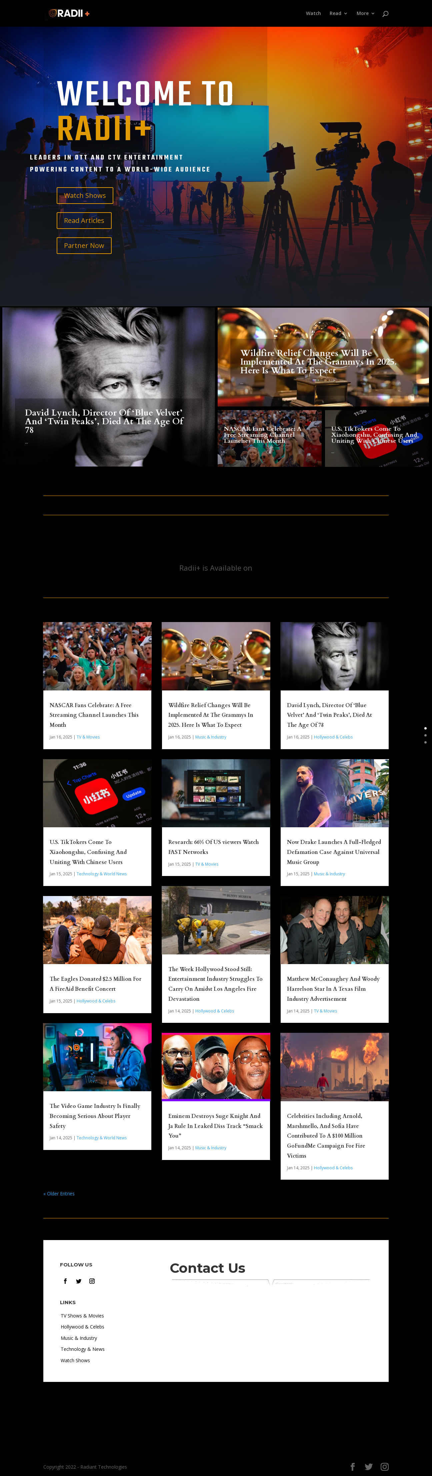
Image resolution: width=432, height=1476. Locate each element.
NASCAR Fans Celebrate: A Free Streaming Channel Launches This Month (263, 439)
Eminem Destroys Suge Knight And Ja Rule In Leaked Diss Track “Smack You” (215, 1126)
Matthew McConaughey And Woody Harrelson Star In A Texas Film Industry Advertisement (333, 989)
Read (335, 13)
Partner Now (84, 245)
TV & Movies (88, 737)
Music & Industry (210, 737)
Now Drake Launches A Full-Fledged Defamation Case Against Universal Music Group (334, 852)
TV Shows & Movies (82, 1315)
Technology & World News (102, 874)
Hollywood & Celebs (96, 1001)
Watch (313, 13)
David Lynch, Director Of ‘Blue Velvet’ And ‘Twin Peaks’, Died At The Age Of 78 (104, 434)
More (363, 13)
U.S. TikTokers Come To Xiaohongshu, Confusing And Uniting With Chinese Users (374, 439)
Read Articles (84, 220)
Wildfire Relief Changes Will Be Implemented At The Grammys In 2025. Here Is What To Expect (318, 369)
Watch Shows (85, 195)
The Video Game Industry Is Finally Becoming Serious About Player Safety (95, 1116)
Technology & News (83, 1349)
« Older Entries (59, 1193)
